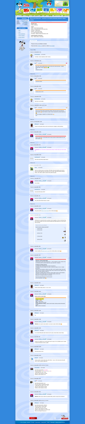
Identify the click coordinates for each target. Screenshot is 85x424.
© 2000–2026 (23, 422)
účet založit (52, 45)
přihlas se (40, 45)
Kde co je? (28, 422)
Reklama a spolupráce (60, 422)
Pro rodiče (32, 422)
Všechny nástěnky (21, 35)
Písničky (48, 422)
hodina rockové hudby (45, 210)
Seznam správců (37, 422)
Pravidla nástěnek (21, 37)
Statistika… (33, 418)
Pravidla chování (43, 422)
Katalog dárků (52, 422)
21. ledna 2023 (23, 20)
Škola (19, 30)
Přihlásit (65, 4)
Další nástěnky (22, 28)
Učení (19, 32)
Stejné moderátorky (21, 33)
